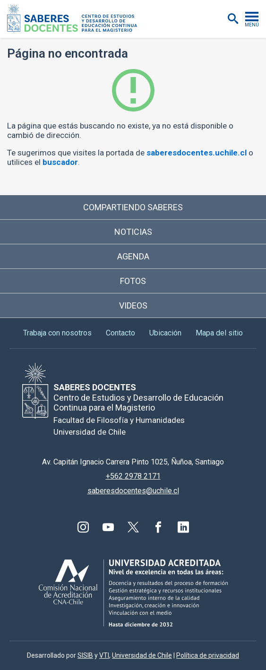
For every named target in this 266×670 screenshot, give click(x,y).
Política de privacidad (207, 655)
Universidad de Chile (142, 655)
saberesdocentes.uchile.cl (196, 152)
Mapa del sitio (219, 332)
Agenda (133, 256)
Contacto (120, 332)
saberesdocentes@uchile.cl (133, 490)
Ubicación (165, 332)
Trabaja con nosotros (57, 332)
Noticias (133, 232)
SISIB (85, 655)
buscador (60, 162)
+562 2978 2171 (133, 476)
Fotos (133, 281)
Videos (133, 305)
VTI (104, 655)
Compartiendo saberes (133, 207)
